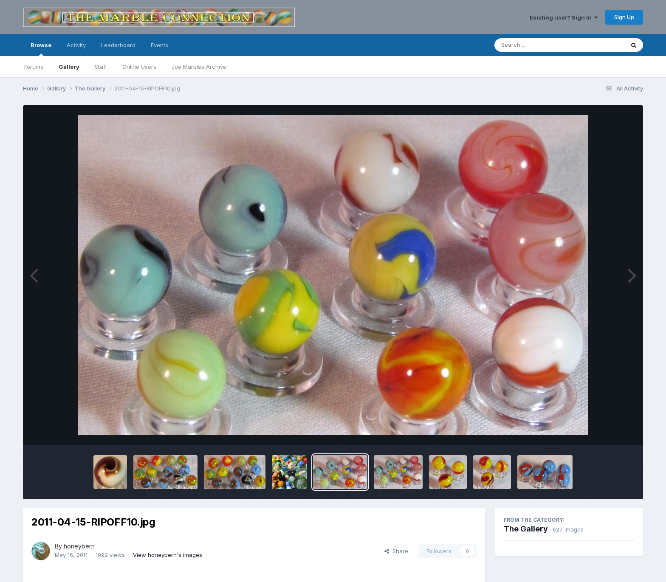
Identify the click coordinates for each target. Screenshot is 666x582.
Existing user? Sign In (564, 17)
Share (396, 551)
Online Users (139, 66)
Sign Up (624, 17)
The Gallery (526, 528)
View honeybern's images (167, 554)
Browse (41, 49)
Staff (101, 66)
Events (159, 45)
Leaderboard (118, 45)
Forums (33, 66)
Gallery (69, 66)
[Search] (536, 45)
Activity (76, 45)
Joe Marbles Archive (199, 66)
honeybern (79, 546)
